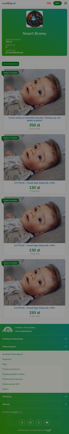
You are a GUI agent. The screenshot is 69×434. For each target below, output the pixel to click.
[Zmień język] (6, 362)
